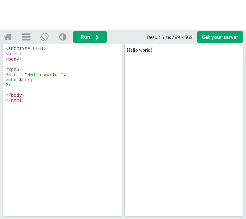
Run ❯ (90, 36)
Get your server (220, 36)
